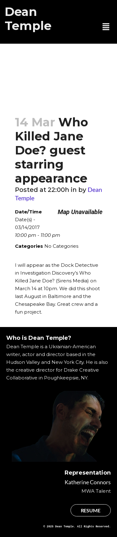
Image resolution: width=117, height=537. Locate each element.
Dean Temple (28, 18)
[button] (106, 27)
